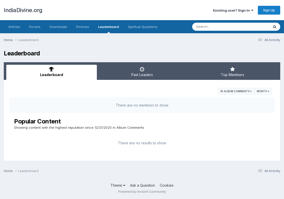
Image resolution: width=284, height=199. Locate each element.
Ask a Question (142, 185)
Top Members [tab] (232, 72)
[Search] (217, 27)
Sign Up (269, 10)
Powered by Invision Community (142, 191)
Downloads (58, 27)
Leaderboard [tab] (51, 72)
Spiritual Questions (142, 27)
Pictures (82, 27)
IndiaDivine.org (23, 10)
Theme (117, 185)
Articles (14, 27)
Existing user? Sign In (233, 10)
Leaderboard (108, 29)
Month (263, 91)
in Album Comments (236, 91)
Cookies (167, 185)
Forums (34, 27)
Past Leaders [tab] (142, 72)
